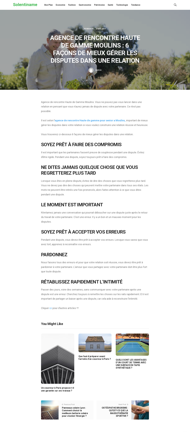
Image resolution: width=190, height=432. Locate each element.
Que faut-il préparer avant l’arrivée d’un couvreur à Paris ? (94, 357)
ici (51, 308)
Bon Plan (48, 5)
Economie (60, 5)
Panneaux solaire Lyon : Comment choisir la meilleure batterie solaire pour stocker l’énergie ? (75, 411)
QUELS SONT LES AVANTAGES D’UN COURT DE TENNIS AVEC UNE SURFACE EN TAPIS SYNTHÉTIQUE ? (131, 364)
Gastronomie (85, 5)
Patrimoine (99, 5)
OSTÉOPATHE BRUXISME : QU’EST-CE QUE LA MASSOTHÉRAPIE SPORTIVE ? (115, 411)
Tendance (135, 5)
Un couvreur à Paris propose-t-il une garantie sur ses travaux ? (57, 389)
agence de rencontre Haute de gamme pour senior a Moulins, (90, 120)
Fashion (72, 5)
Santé (110, 5)
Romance (88, 29)
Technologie (122, 5)
